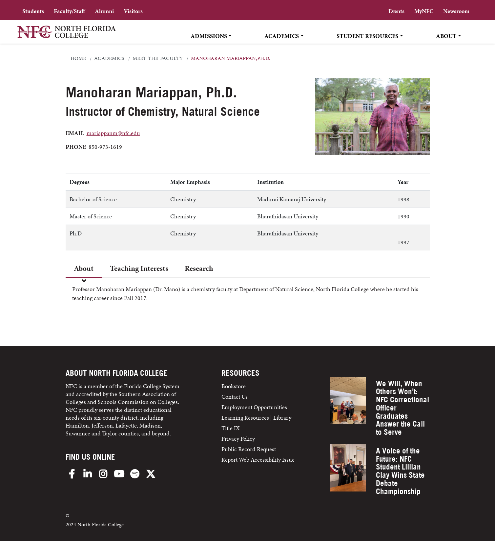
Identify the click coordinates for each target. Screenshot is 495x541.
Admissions (209, 36)
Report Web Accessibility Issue (258, 459)
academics (109, 58)
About (446, 36)
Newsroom (456, 11)
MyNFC (423, 11)
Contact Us (234, 396)
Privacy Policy (238, 438)
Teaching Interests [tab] (139, 268)
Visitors (133, 11)
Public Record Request (248, 449)
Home (78, 58)
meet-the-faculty (158, 58)
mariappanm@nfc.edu (113, 133)
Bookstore (234, 386)
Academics (281, 36)
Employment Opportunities (254, 407)
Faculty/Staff (69, 11)
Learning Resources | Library (256, 417)
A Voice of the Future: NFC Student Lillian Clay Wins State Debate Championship (400, 471)
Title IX (230, 428)
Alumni (104, 11)
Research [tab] (199, 268)
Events (396, 11)
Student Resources (367, 36)
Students (33, 11)
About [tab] (83, 268)
